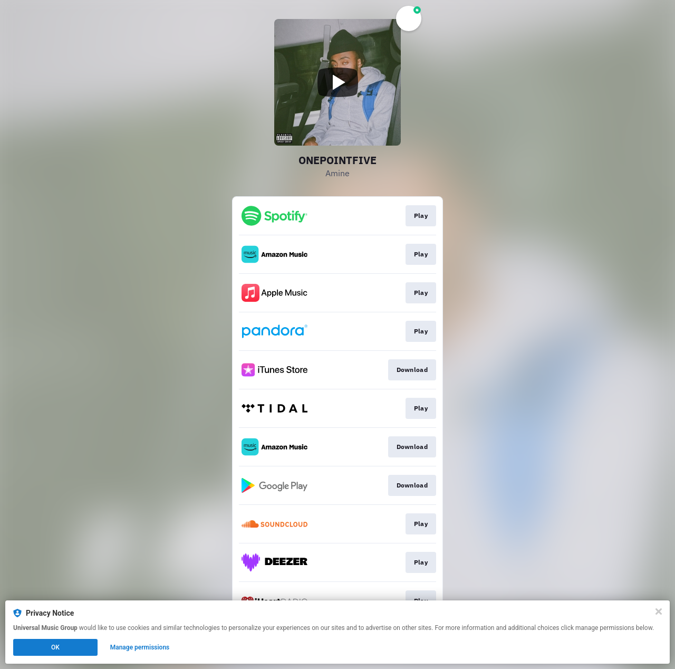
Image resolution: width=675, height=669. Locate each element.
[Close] (658, 611)
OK (55, 647)
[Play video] (337, 82)
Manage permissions (140, 647)
